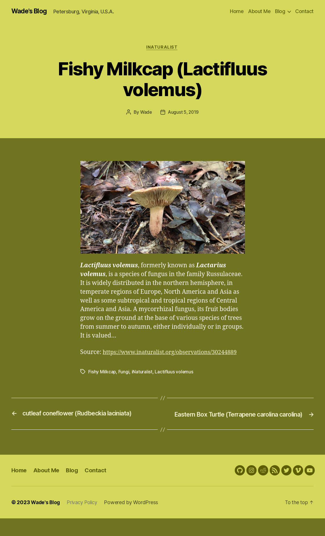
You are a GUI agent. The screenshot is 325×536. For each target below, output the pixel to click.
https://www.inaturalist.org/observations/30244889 (151, 362)
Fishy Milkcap (102, 381)
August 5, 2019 (184, 113)
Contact (304, 11)
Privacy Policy (84, 520)
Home (237, 11)
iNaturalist (162, 48)
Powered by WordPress (134, 520)
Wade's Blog (30, 11)
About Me (259, 11)
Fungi (123, 381)
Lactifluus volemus (174, 381)
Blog (280, 11)
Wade (145, 113)
